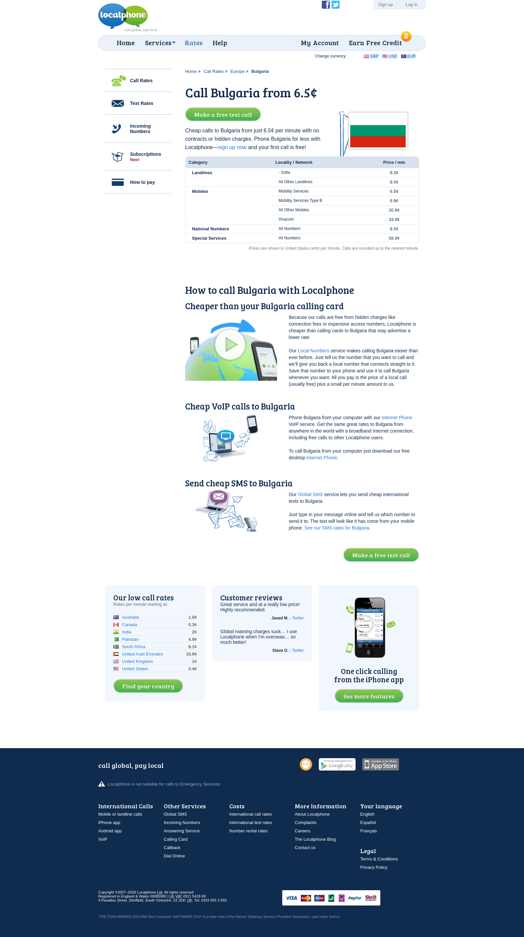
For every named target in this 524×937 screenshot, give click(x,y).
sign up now (232, 147)
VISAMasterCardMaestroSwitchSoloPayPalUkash (340, 898)
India (126, 631)
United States (135, 668)
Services (158, 42)
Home (126, 42)
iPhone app (109, 822)
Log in (411, 4)
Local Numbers (313, 350)
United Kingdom (137, 661)
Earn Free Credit (375, 42)
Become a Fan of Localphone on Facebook (326, 5)
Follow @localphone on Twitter (336, 5)
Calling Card (176, 839)
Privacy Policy (373, 867)
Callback (172, 847)
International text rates (250, 822)
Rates (194, 42)
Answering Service (182, 830)
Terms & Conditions (379, 858)
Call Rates (141, 80)
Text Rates (141, 103)
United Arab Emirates (142, 654)
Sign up (385, 4)
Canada (129, 624)
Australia (130, 617)
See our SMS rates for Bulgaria (336, 528)
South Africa (133, 646)
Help (220, 42)
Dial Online (174, 855)
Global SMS (310, 494)
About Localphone (312, 814)
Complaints (305, 822)
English (367, 814)
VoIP (102, 839)
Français (368, 830)
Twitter (298, 618)
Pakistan (130, 639)
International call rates (250, 814)
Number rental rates (248, 830)
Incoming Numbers (140, 128)
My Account (320, 42)
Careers (302, 830)
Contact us (305, 847)
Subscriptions (145, 156)
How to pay (142, 182)
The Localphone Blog (315, 839)
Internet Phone (397, 417)
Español (368, 822)
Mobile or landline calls (120, 814)
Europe (238, 71)
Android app (110, 830)
